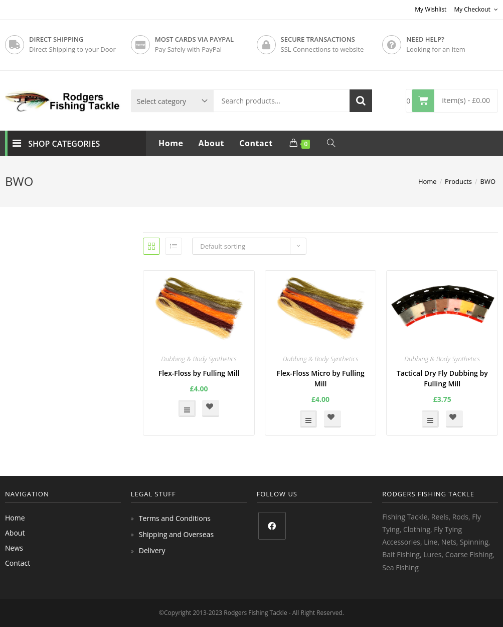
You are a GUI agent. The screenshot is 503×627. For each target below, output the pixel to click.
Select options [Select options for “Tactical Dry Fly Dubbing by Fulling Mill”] (430, 419)
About (15, 533)
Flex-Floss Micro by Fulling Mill (320, 378)
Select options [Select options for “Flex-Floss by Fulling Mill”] (187, 408)
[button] (210, 408)
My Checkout (476, 9)
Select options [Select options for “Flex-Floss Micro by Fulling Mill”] (308, 419)
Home (15, 517)
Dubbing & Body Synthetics (199, 358)
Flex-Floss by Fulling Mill (199, 373)
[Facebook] (272, 526)
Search (361, 100)
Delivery (152, 550)
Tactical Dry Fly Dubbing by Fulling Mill (442, 378)
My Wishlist (430, 9)
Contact (17, 563)
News (14, 548)
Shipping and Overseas (176, 534)
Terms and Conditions (175, 518)
